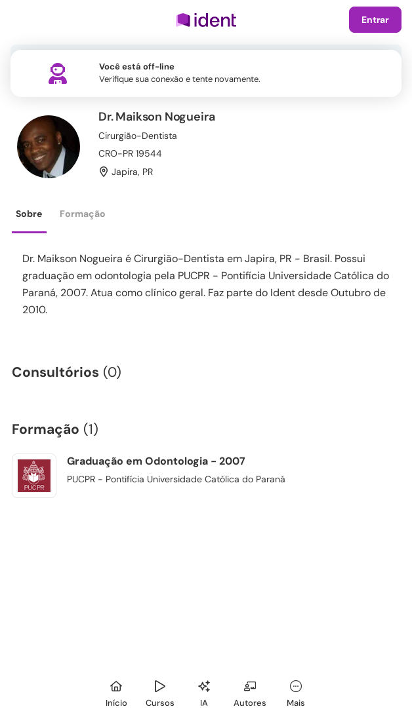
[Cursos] (160, 691)
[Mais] (296, 691)
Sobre (29, 214)
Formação (83, 214)
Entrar (375, 20)
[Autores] (250, 691)
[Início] (116, 691)
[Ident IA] (204, 691)
